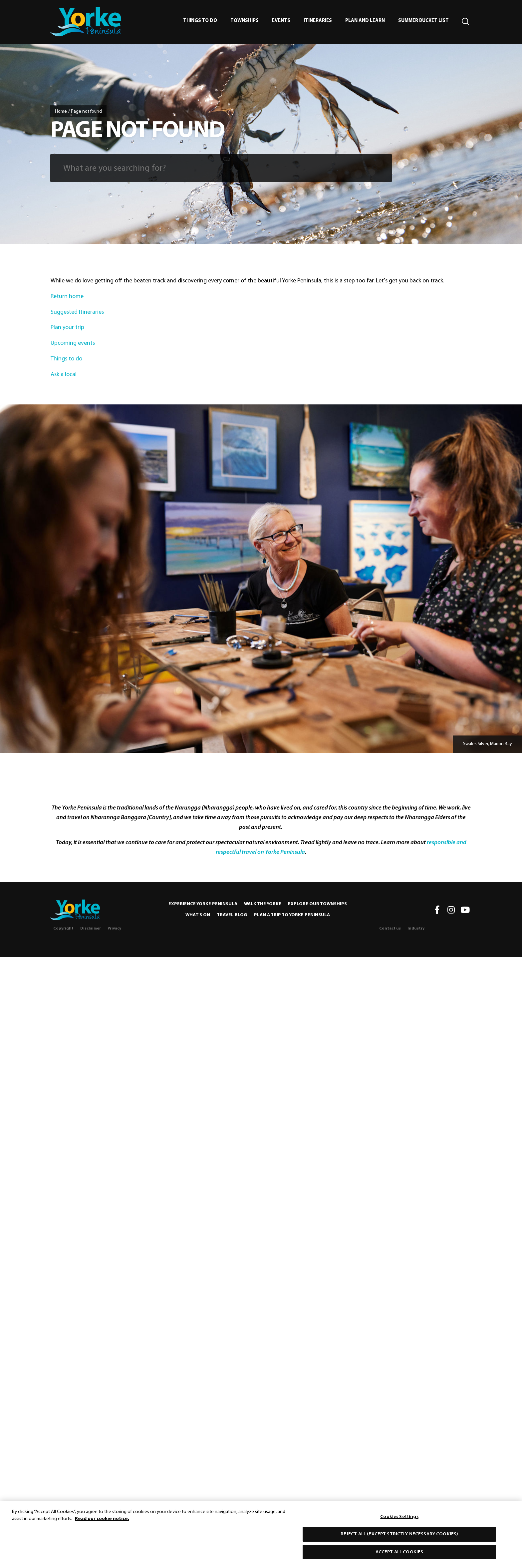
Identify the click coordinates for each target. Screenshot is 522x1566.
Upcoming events (73, 343)
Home (61, 111)
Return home (67, 296)
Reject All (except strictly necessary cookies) (399, 1536)
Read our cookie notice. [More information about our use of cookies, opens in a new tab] (102, 1521)
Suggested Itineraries (78, 312)
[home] (85, 21)
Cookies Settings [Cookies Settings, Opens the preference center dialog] (399, 1518)
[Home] (75, 910)
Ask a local (64, 374)
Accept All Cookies (399, 1554)
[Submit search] (375, 168)
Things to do (67, 359)
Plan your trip (68, 328)
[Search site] (465, 21)
